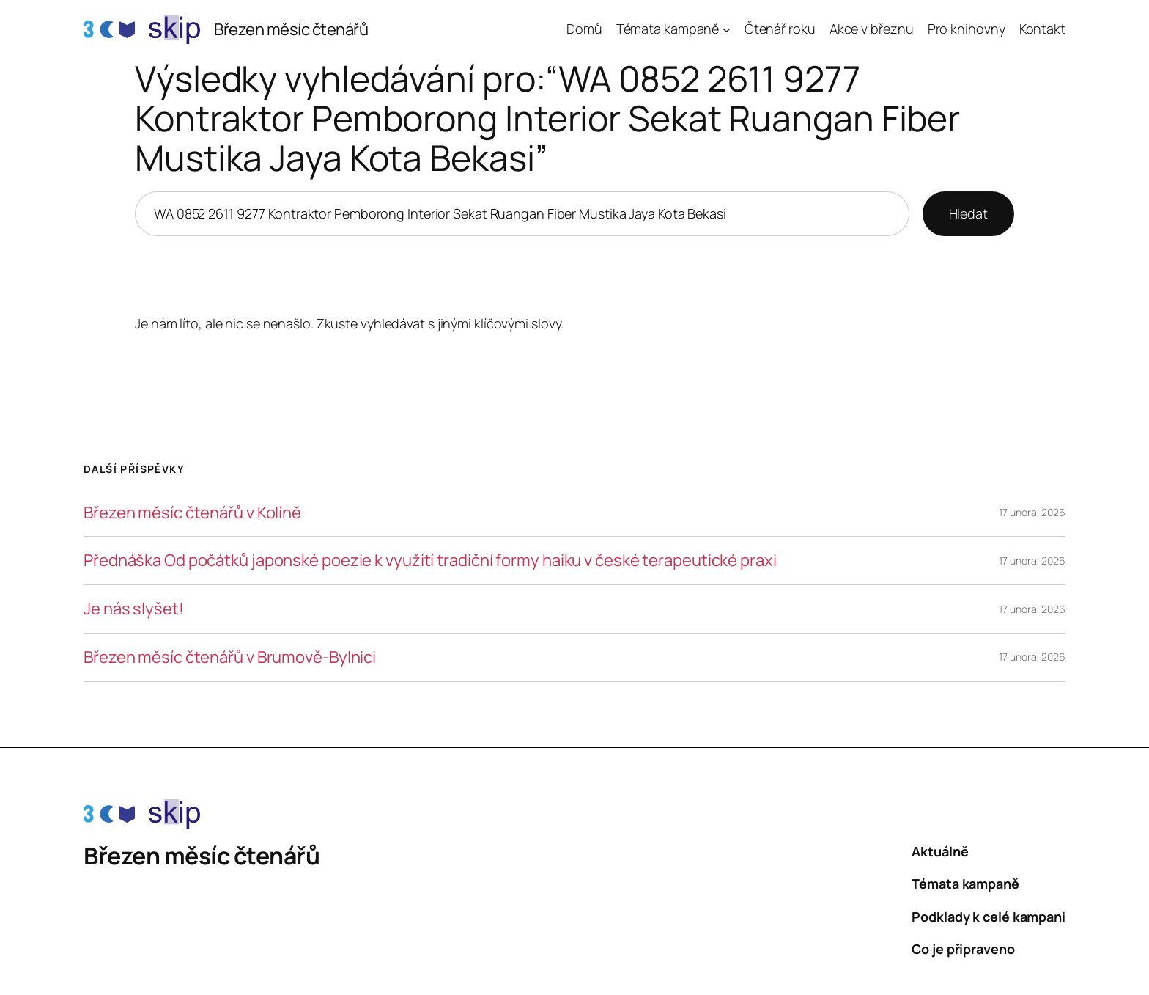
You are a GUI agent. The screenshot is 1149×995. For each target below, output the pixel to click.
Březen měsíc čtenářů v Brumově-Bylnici (230, 657)
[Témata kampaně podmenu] (727, 30)
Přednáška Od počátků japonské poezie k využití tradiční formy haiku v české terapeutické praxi (430, 560)
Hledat (968, 213)
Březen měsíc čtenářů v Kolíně (192, 513)
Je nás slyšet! (134, 609)
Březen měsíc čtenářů (291, 29)
